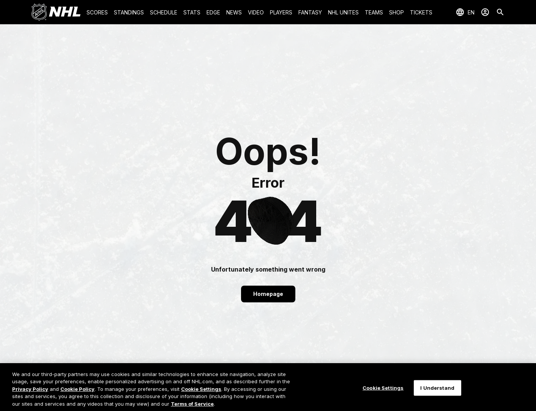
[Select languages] (465, 12)
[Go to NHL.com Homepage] (55, 12)
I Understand (437, 392)
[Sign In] (485, 12)
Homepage (268, 294)
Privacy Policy (30, 394)
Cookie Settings (201, 394)
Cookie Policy (77, 394)
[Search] (500, 12)
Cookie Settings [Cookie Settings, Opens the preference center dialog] (383, 392)
